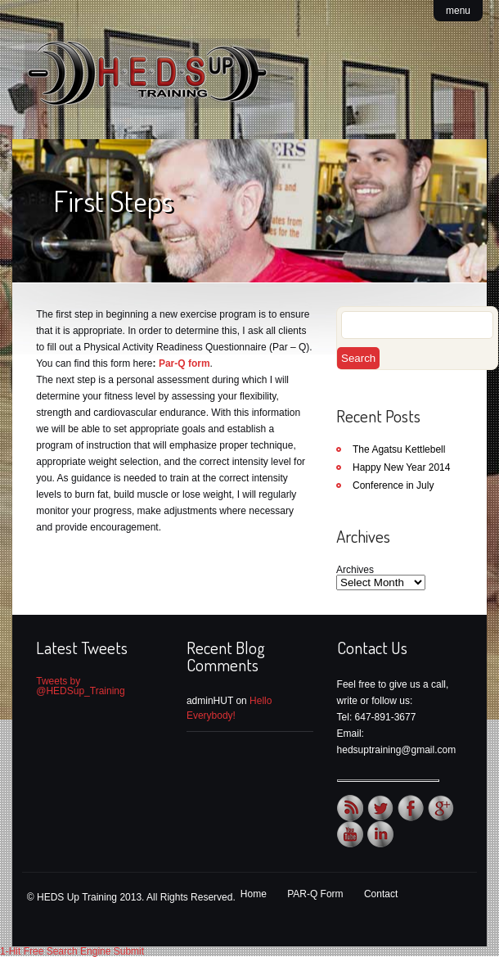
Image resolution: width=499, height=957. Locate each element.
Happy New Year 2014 (401, 467)
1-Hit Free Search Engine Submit (72, 951)
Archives (355, 570)
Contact (381, 894)
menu (458, 10)
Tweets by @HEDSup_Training (80, 686)
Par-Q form (184, 363)
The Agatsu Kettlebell (399, 449)
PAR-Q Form (315, 894)
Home (254, 894)
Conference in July (393, 485)
